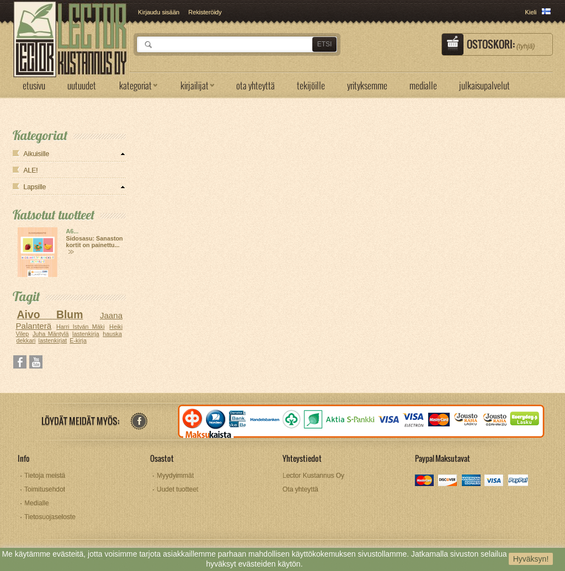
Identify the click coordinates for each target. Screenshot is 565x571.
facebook (138, 421)
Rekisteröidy (205, 12)
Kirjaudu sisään (158, 12)
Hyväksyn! (531, 558)
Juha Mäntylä (51, 333)
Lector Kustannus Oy (313, 475)
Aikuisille (37, 154)
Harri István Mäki (80, 326)
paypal (518, 481)
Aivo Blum (50, 314)
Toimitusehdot (44, 489)
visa (494, 481)
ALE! (31, 170)
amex (471, 481)
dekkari (26, 340)
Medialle (36, 503)
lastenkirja (85, 333)
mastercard (425, 481)
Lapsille (35, 187)
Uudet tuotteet (177, 489)
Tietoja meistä (44, 475)
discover (448, 481)
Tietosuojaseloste (50, 517)
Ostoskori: (501, 44)
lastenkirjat (53, 340)
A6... (72, 231)
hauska (112, 333)
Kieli (531, 12)
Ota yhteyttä (300, 489)
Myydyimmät (175, 475)
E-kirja (78, 340)
